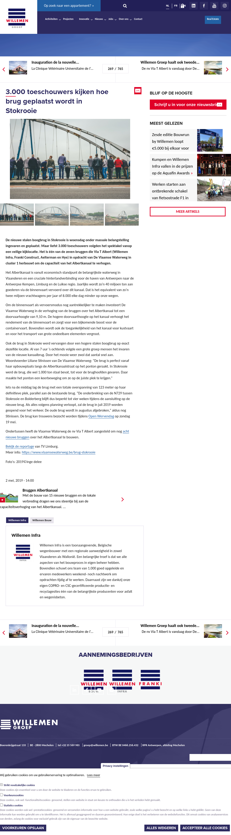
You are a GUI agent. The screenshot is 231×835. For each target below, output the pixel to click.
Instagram (225, 5)
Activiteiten (51, 19)
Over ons (124, 19)
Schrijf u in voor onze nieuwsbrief (187, 104)
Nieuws (99, 19)
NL (167, 5)
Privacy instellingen (115, 766)
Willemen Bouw (42, 520)
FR (175, 5)
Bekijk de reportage (20, 446)
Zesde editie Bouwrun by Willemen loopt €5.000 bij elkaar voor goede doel (170, 144)
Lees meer (93, 775)
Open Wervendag (101, 416)
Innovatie (84, 19)
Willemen (17, 18)
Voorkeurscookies (14, 795)
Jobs (111, 19)
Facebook (204, 5)
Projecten (68, 19)
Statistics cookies (13, 805)
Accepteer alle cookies (205, 828)
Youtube (214, 5)
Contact (138, 19)
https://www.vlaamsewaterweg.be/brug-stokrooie (58, 452)
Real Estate (213, 19)
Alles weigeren (161, 828)
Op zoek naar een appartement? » (69, 5)
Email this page (138, 90)
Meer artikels (187, 211)
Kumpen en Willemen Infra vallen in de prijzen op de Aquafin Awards (172, 166)
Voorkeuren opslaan (23, 828)
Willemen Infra (18, 519)
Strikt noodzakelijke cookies (19, 785)
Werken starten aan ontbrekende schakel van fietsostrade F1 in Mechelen (170, 194)
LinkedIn (193, 5)
